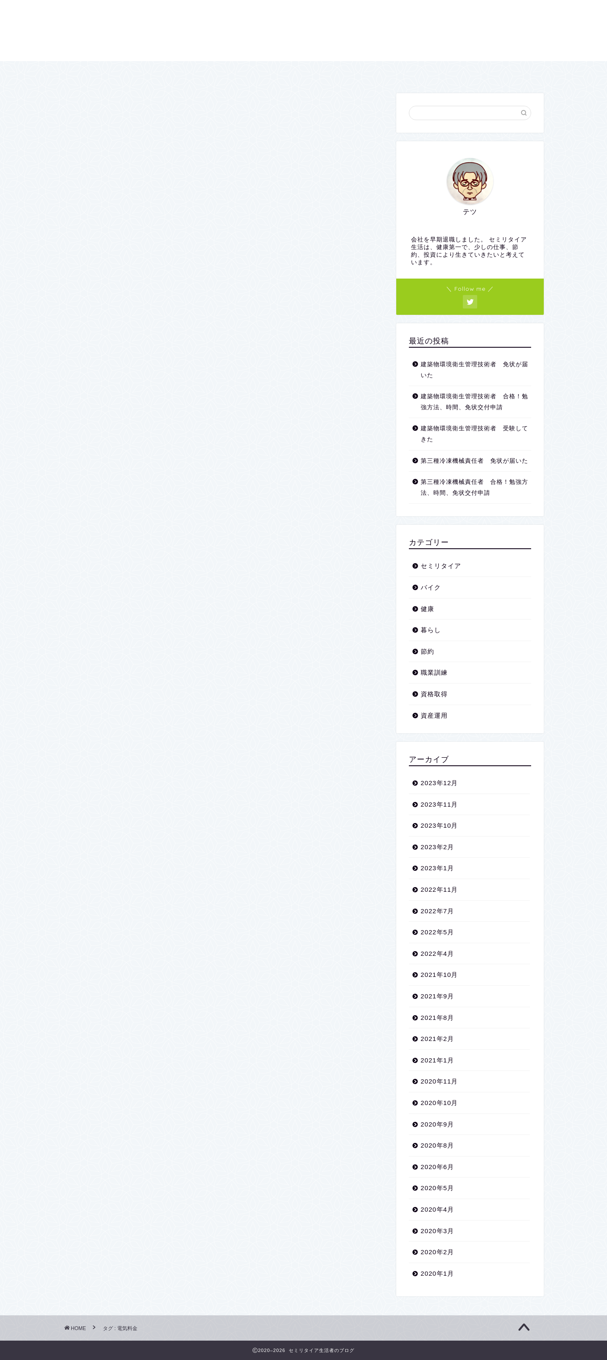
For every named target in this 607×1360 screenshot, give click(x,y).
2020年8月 (437, 1145)
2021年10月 (439, 974)
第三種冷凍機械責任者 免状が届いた (474, 461)
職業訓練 (434, 672)
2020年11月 (439, 1081)
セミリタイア (441, 565)
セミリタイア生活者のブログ (303, 29)
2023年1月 (437, 868)
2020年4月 (437, 1209)
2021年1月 (437, 1060)
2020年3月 (437, 1230)
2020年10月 (439, 1102)
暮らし (431, 629)
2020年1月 (437, 1273)
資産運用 (434, 715)
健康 (427, 608)
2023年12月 (439, 782)
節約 (427, 651)
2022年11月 (439, 889)
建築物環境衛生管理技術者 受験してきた (474, 434)
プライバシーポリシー (395, 71)
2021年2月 (437, 1038)
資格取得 (434, 693)
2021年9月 (437, 996)
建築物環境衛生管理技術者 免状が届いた (474, 369)
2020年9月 (437, 1124)
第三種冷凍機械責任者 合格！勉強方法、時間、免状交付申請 (474, 487)
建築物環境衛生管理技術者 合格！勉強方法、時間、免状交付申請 (474, 401)
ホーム (184, 71)
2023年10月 (439, 825)
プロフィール (241, 71)
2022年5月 (437, 932)
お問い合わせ (310, 71)
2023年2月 (437, 846)
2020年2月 (437, 1251)
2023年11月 (439, 804)
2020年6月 (437, 1166)
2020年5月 (437, 1187)
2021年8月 (437, 1017)
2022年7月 (437, 911)
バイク (431, 587)
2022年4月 (437, 953)
